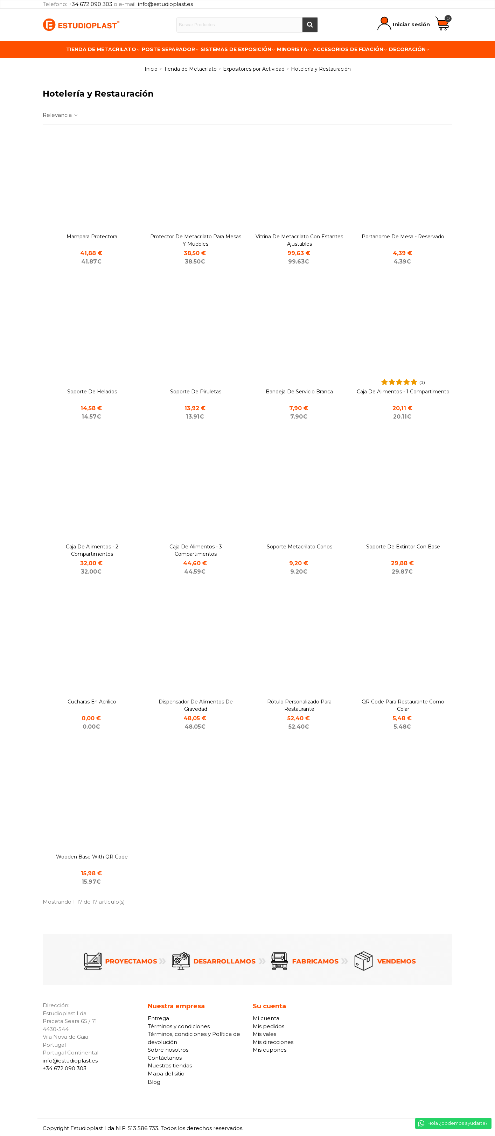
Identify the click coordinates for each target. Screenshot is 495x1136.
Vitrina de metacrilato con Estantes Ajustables (299, 240)
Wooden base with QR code (92, 857)
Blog (154, 1082)
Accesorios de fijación (348, 49)
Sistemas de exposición (236, 49)
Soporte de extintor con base (403, 547)
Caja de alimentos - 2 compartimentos (92, 550)
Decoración (407, 49)
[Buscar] (310, 24)
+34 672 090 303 (90, 4)
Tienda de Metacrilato (101, 49)
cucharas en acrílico (92, 702)
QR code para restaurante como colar (403, 705)
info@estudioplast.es (165, 4)
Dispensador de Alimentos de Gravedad (196, 705)
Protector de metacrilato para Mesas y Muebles (195, 240)
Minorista (292, 49)
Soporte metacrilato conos (299, 547)
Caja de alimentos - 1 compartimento (403, 391)
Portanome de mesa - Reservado (403, 236)
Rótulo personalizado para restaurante (299, 705)
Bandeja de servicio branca (299, 391)
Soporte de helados (92, 391)
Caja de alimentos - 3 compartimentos (195, 550)
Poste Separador (168, 49)
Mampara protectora (92, 236)
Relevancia (60, 115)
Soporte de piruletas (195, 391)
